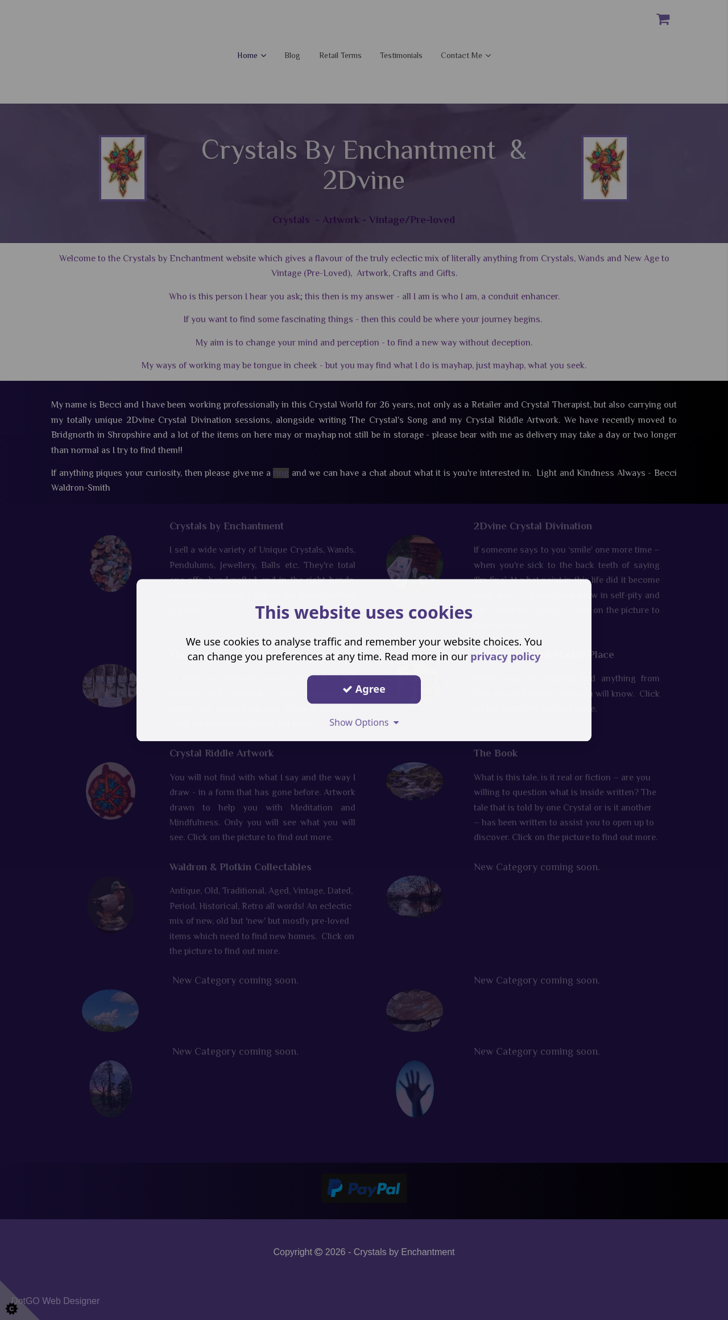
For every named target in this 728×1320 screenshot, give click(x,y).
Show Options (364, 722)
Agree (364, 689)
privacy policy (505, 656)
